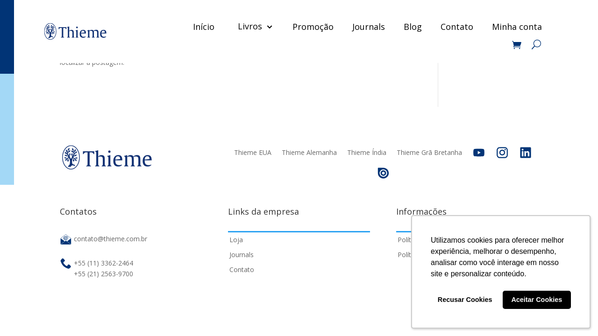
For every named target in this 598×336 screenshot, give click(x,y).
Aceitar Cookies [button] (536, 299)
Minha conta (517, 26)
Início (203, 26)
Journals (368, 26)
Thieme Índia (366, 152)
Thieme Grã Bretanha (429, 152)
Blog (413, 26)
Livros (250, 26)
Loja (236, 239)
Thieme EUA (252, 152)
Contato (457, 26)
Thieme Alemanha (309, 152)
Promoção (313, 26)
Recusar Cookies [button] (465, 299)
